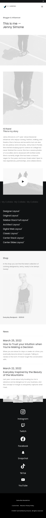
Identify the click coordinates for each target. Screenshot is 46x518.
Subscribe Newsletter (23, 500)
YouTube (23, 485)
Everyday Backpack (13, 317)
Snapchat (23, 458)
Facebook (23, 446)
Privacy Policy (30, 505)
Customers (15, 505)
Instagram (23, 418)
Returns (22, 505)
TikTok (23, 473)
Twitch (23, 431)
